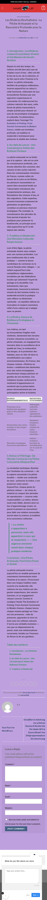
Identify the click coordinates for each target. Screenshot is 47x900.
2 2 (37, 38)
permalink (25, 695)
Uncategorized (23, 17)
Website (8, 808)
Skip (27, 895)
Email (8, 797)
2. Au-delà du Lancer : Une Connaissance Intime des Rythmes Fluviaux (22, 661)
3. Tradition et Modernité (21, 669)
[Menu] (3, 8)
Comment (9, 764)
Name (8, 785)
